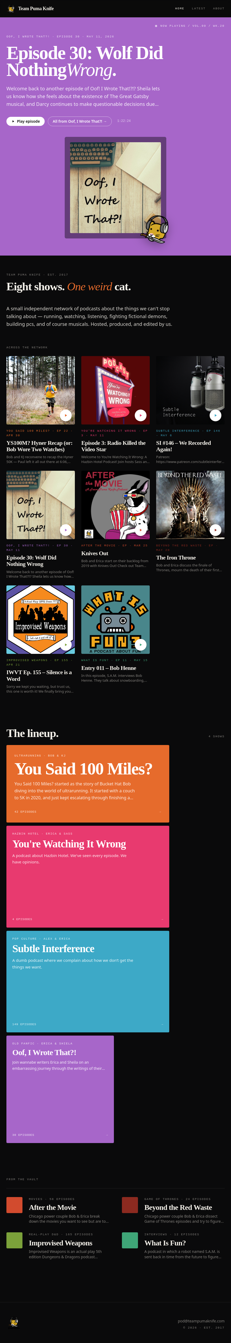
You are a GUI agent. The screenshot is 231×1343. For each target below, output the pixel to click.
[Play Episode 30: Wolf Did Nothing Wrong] (66, 530)
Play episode (25, 121)
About (219, 8)
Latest (199, 8)
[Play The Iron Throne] (215, 530)
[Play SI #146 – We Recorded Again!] (215, 415)
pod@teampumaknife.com (201, 1320)
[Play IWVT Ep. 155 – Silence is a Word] (66, 645)
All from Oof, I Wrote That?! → (80, 121)
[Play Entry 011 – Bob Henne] (141, 645)
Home (179, 8)
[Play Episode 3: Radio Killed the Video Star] (141, 415)
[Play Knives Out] (141, 530)
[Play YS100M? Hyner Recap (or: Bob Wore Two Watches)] (66, 415)
